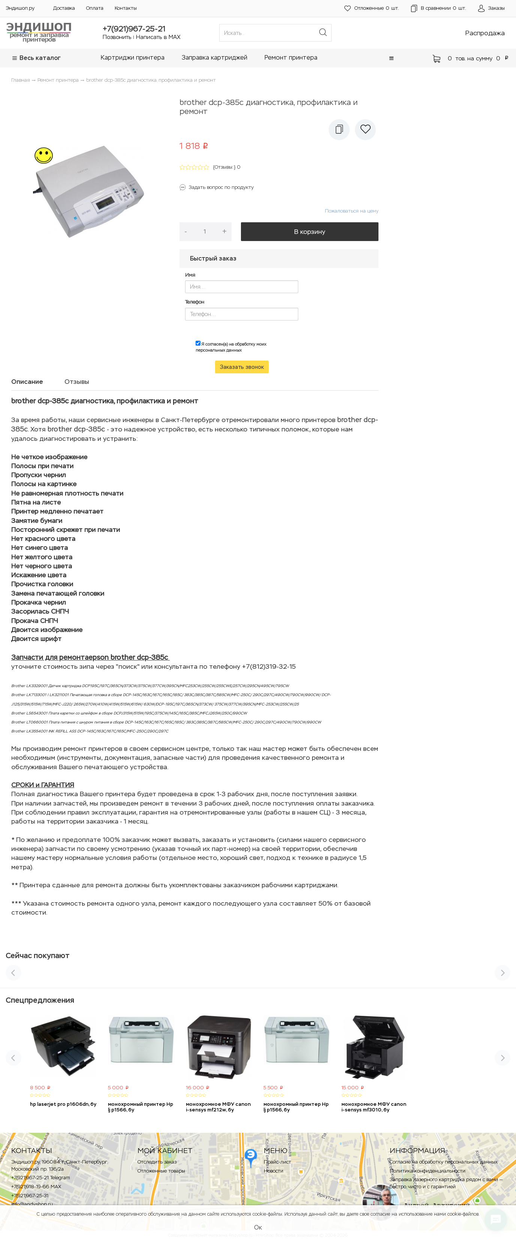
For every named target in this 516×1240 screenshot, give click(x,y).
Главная (20, 80)
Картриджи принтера (133, 57)
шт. (371, 8)
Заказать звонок (242, 367)
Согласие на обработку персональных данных (444, 1162)
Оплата (94, 8)
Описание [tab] (27, 381)
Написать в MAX (158, 36)
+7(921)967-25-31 (29, 1195)
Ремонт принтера (291, 57)
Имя (190, 275)
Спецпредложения (40, 1000)
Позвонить (117, 36)
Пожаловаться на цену (351, 211)
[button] (391, 58)
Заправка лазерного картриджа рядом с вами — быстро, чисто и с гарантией (446, 1183)
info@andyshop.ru (32, 1204)
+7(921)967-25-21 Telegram (40, 1177)
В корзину (309, 232)
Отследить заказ (157, 1162)
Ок (258, 1227)
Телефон (194, 302)
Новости (273, 1171)
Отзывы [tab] (76, 381)
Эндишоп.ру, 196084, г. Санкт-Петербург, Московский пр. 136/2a (59, 1165)
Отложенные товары (161, 1171)
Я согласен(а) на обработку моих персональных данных (231, 347)
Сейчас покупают (38, 955)
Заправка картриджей (214, 57)
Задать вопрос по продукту (221, 187)
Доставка (64, 8)
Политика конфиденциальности (427, 1171)
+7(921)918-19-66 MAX (36, 1186)
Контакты (126, 8)
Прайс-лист (277, 1162)
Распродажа (485, 33)
